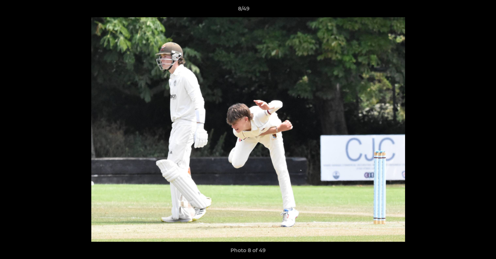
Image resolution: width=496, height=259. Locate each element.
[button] (465, 10)
